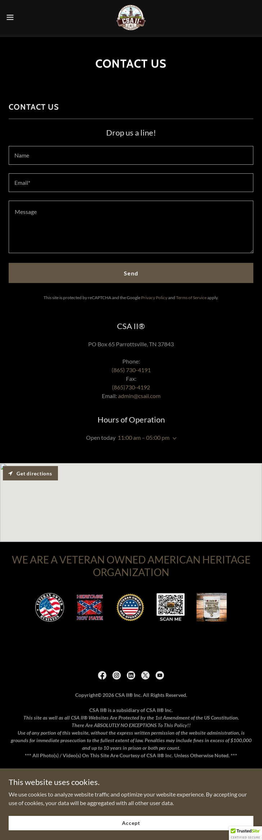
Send (131, 270)
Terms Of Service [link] (131, 770)
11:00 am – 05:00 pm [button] (144, 435)
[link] (131, 17)
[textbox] (131, 152)
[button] (22, 17)
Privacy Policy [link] (154, 295)
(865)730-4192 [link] (131, 384)
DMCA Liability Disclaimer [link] (131, 789)
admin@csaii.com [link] (139, 393)
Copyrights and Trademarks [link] (131, 779)
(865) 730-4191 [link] (131, 367)
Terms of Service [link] (191, 295)
